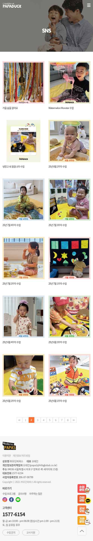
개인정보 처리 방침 (21, 455)
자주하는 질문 (35, 493)
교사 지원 (30, 532)
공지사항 (22, 493)
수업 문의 (11, 532)
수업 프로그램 (8, 493)
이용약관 (6, 455)
